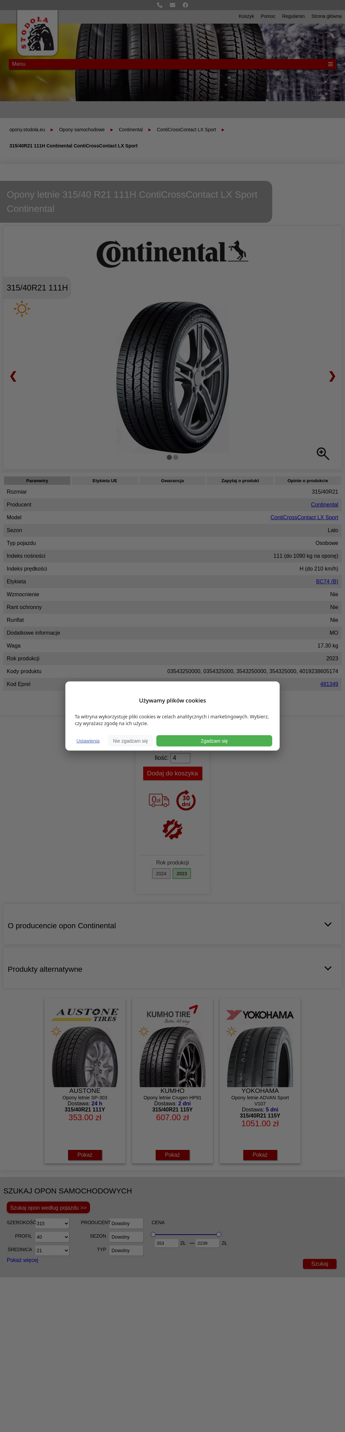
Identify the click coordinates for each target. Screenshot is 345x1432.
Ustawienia (87, 740)
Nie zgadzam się (130, 740)
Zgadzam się (214, 740)
